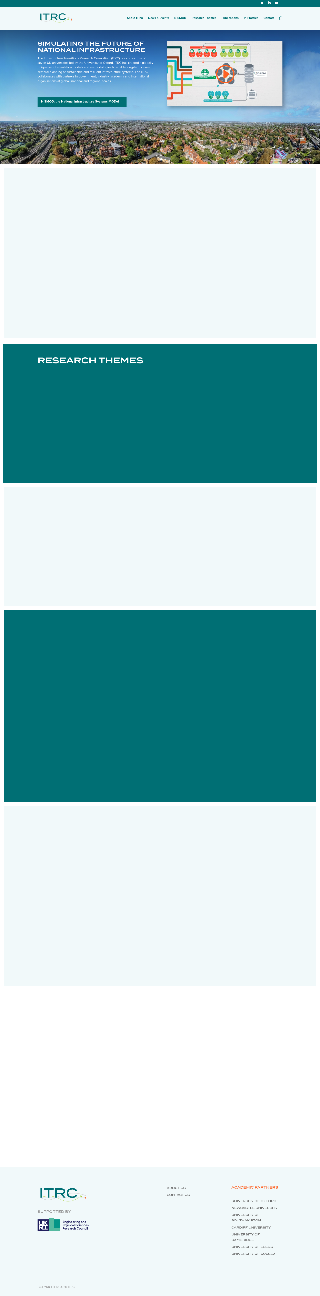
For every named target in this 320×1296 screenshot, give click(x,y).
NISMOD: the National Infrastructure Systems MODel (80, 101)
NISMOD (180, 18)
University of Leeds (252, 1247)
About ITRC (135, 18)
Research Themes (204, 18)
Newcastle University (254, 1208)
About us (176, 1188)
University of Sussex (253, 1254)
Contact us (178, 1195)
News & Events (158, 18)
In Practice (251, 18)
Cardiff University (251, 1227)
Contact (268, 18)
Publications (230, 18)
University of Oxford (253, 1201)
